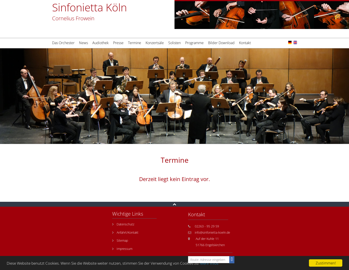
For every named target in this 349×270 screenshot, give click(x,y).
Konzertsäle (155, 42)
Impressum (124, 249)
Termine (134, 42)
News (83, 42)
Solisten (174, 42)
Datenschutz (125, 224)
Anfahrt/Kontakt (127, 232)
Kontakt (245, 42)
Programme (194, 42)
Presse (118, 42)
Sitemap (122, 240)
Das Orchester (63, 42)
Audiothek (100, 42)
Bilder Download (221, 42)
